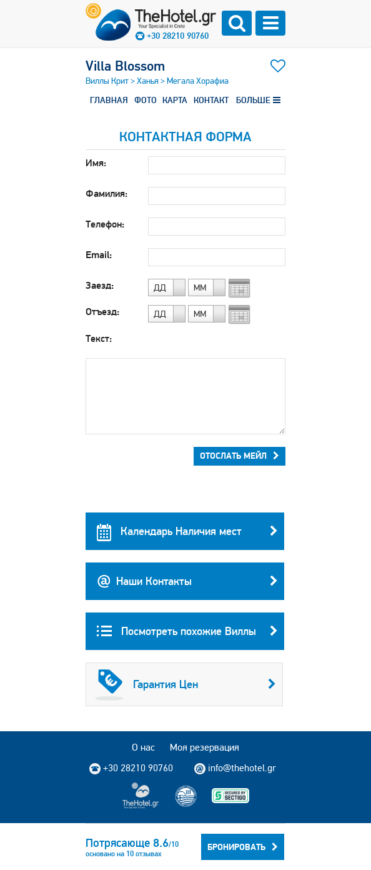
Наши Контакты (187, 581)
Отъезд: (102, 311)
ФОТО (145, 100)
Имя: (96, 162)
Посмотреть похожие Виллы (187, 631)
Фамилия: (106, 193)
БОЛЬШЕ (258, 100)
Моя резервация (204, 747)
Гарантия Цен (185, 684)
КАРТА (174, 100)
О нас (143, 747)
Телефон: (105, 224)
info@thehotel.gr (235, 768)
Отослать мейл (239, 455)
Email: (99, 254)
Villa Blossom (125, 65)
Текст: (99, 338)
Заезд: (100, 285)
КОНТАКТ (211, 100)
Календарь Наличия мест (187, 531)
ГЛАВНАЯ (109, 100)
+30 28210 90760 (178, 35)
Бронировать (242, 846)
